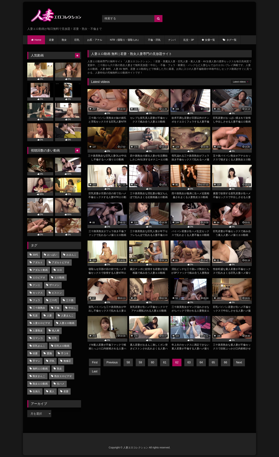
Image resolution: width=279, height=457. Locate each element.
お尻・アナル (94, 39)
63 (189, 362)
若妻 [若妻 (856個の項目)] (65, 391)
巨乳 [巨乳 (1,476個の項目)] (54, 338)
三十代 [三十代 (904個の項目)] (53, 300)
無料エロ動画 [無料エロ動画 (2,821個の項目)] (40, 368)
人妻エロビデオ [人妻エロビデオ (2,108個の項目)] (41, 323)
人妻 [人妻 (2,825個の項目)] (49, 315)
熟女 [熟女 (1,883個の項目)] (59, 368)
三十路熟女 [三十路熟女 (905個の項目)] (39, 307)
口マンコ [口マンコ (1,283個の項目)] (38, 338)
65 (213, 362)
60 (152, 362)
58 (128, 362)
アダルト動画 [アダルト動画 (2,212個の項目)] (40, 269)
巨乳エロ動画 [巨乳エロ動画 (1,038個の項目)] (61, 345)
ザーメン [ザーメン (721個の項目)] (54, 285)
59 (140, 362)
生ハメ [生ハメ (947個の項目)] (60, 383)
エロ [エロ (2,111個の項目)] (59, 269)
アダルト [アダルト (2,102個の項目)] (38, 262)
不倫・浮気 (154, 39)
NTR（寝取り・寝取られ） (125, 39)
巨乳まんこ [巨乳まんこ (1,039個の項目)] (39, 345)
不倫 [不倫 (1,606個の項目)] (56, 307)
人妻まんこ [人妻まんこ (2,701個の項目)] (67, 315)
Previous (112, 362)
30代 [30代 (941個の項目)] (35, 254)
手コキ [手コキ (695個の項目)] (64, 353)
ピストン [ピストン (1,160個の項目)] (57, 292)
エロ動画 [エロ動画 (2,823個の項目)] (59, 277)
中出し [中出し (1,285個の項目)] (72, 307)
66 (225, 362)
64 (201, 362)
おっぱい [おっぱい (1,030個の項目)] (52, 254)
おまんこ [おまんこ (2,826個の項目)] (71, 254)
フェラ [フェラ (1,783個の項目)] (36, 300)
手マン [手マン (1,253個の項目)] (36, 360)
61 (164, 362)
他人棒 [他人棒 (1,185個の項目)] (55, 330)
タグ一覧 (231, 39)
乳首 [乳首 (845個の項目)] (35, 315)
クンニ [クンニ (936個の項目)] (36, 285)
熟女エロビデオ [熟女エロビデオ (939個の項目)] (63, 376)
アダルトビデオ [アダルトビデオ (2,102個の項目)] (60, 262)
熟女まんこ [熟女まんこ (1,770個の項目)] (39, 376)
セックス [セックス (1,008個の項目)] (38, 292)
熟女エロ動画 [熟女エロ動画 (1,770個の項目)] (40, 383)
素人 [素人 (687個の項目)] (51, 391)
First (95, 362)
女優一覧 (210, 39)
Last (94, 371)
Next (239, 362)
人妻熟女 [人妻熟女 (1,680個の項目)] (38, 330)
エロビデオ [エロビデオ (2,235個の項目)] (39, 277)
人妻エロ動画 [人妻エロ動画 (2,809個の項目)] (66, 323)
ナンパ (172, 39)
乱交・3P (188, 39)
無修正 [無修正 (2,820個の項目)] (67, 360)
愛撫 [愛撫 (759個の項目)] (49, 353)
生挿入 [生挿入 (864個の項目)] (36, 391)
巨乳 (76, 39)
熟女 (64, 39)
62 (177, 362)
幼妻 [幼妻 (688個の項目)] (35, 353)
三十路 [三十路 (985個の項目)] (70, 300)
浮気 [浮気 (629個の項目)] (51, 360)
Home (38, 39)
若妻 (51, 39)
